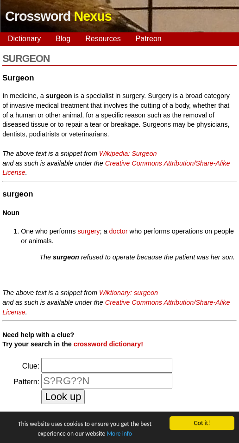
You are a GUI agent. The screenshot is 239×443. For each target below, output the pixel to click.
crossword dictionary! (108, 344)
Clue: (30, 366)
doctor (118, 231)
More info (119, 434)
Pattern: (26, 382)
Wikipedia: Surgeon (128, 153)
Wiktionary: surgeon (128, 292)
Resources (102, 39)
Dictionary (24, 39)
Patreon (149, 39)
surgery (89, 231)
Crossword (58, 16)
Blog (63, 39)
